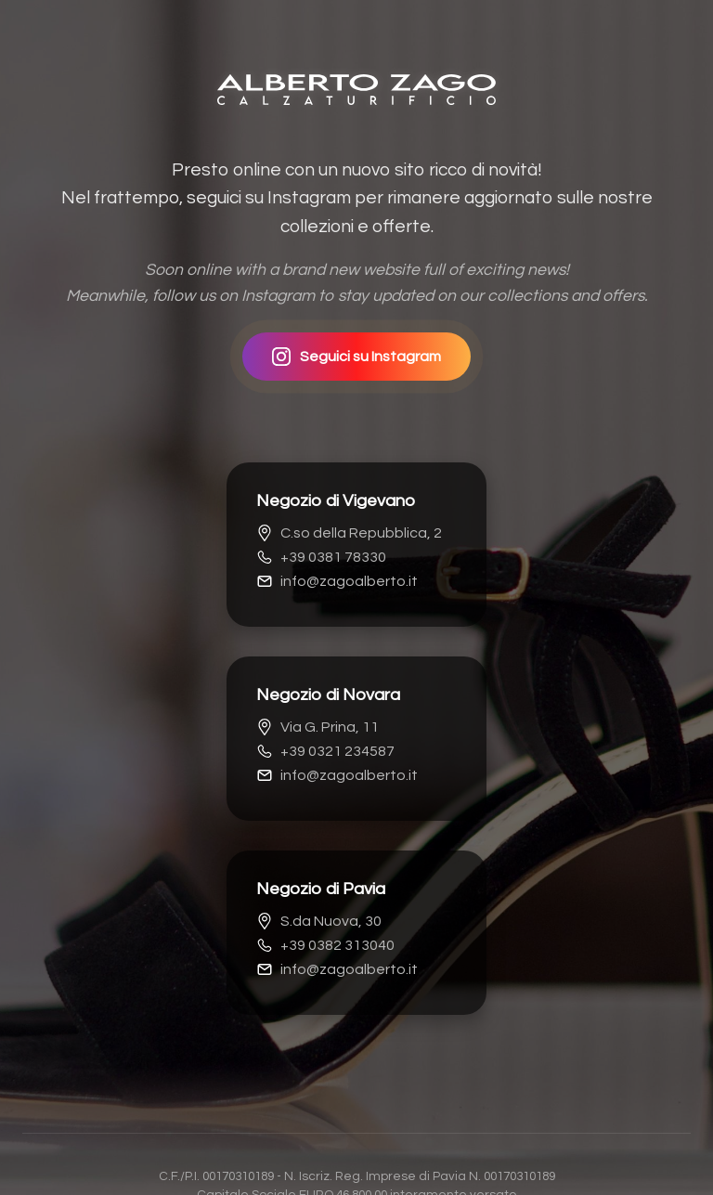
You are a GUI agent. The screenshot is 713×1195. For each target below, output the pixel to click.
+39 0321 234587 (325, 751)
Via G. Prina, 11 (317, 727)
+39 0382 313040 (325, 945)
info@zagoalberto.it (337, 581)
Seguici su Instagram (356, 356)
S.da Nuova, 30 (319, 921)
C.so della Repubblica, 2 (349, 533)
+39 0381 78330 (321, 557)
